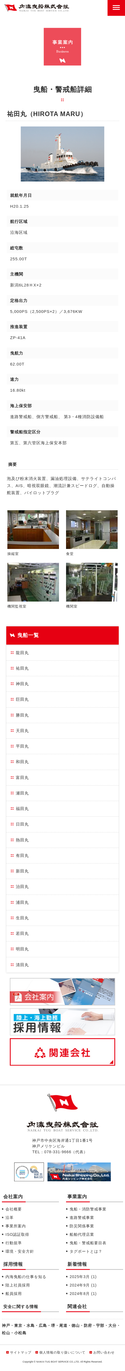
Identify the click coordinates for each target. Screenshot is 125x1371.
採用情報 (13, 1264)
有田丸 (22, 855)
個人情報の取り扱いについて (62, 1352)
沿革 (9, 1217)
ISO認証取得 (17, 1234)
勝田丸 (22, 715)
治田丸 (22, 886)
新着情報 (77, 1264)
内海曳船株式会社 (37, 8)
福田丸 (22, 808)
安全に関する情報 (20, 1306)
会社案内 (13, 1196)
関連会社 (77, 1306)
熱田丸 (22, 840)
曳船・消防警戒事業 (88, 1209)
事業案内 (77, 1196)
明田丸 (22, 949)
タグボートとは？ (86, 1251)
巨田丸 (22, 699)
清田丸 (22, 964)
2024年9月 (83, 1285)
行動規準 (13, 1243)
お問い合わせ (104, 1352)
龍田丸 (22, 652)
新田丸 (22, 871)
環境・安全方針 (19, 1251)
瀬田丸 (22, 793)
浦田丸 (22, 902)
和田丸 (22, 761)
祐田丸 (22, 668)
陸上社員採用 (17, 1285)
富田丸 (22, 777)
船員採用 (13, 1293)
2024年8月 (83, 1293)
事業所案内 (15, 1226)
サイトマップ (20, 1352)
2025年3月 (83, 1277)
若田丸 (22, 933)
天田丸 (22, 730)
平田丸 (22, 746)
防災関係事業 (82, 1226)
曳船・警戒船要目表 (88, 1243)
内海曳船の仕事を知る (25, 1277)
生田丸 (22, 918)
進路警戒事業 (82, 1217)
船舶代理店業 (82, 1234)
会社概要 (13, 1209)
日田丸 (22, 824)
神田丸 (22, 683)
